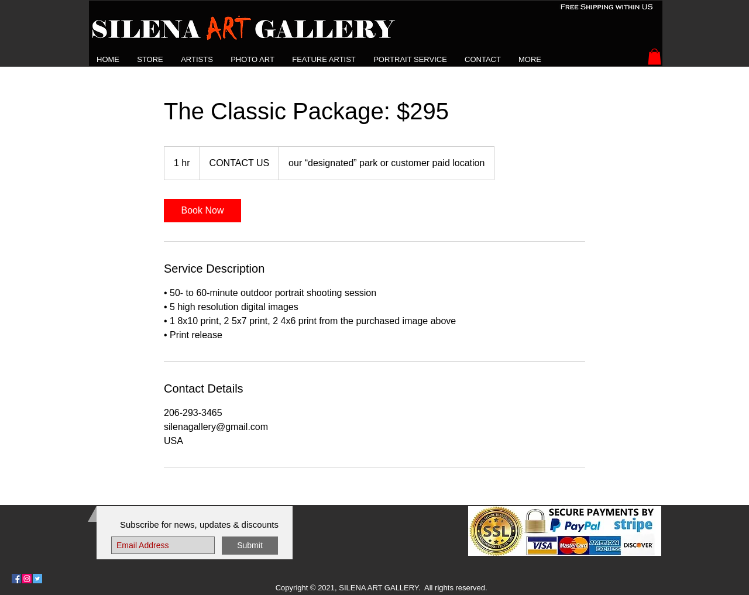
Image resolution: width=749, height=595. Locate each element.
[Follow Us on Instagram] (27, 578)
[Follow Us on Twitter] (37, 578)
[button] (197, 59)
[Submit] (250, 545)
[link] (202, 210)
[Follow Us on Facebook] (16, 578)
